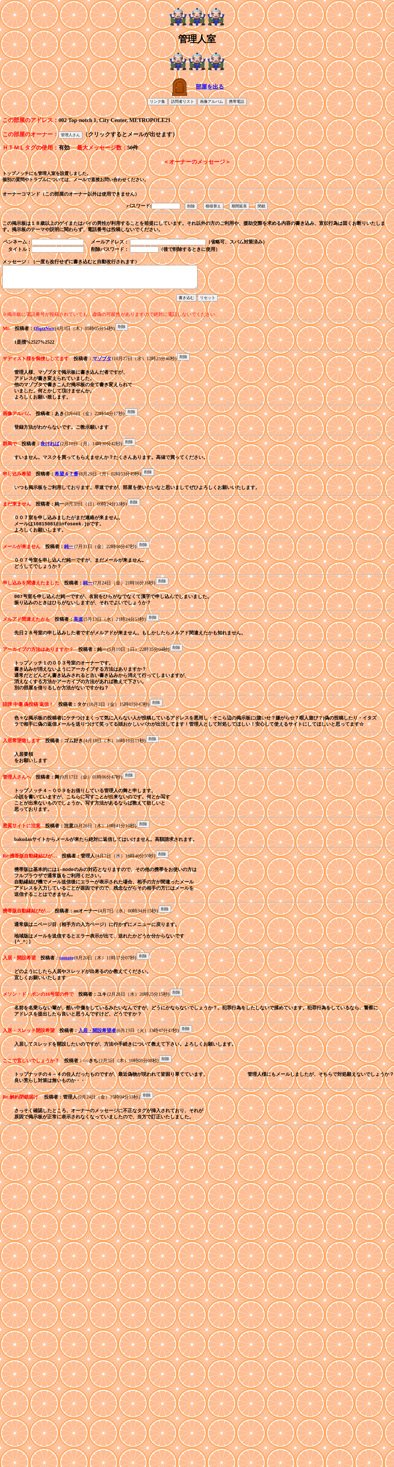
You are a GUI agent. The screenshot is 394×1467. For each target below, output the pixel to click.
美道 (78, 631)
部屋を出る (210, 87)
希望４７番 (66, 481)
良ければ (49, 451)
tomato (66, 982)
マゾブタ (101, 363)
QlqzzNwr (44, 333)
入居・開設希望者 (97, 1056)
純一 (69, 556)
